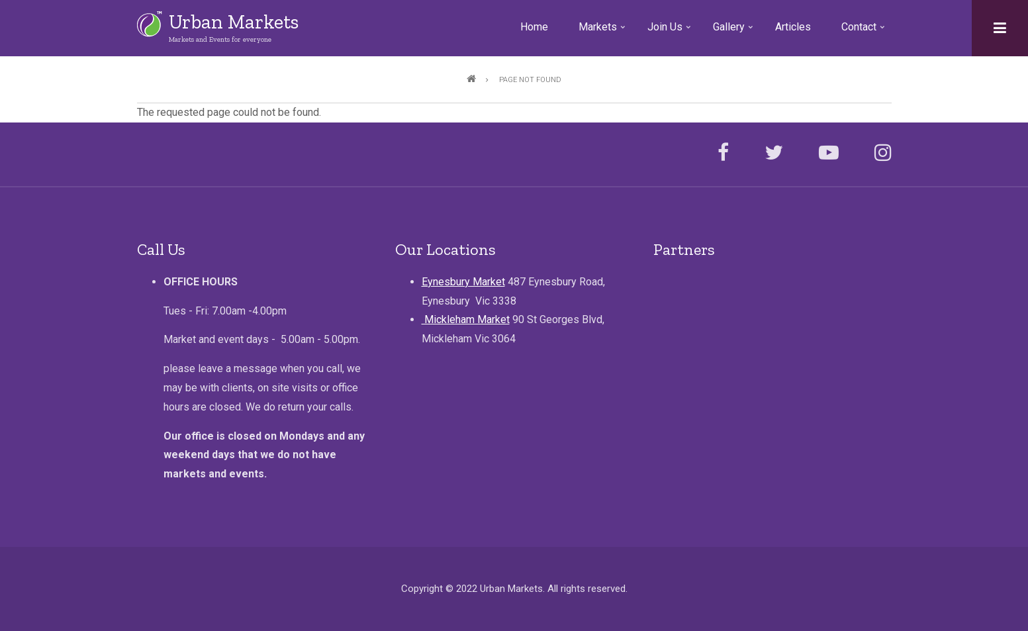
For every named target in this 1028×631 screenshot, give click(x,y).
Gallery (734, 32)
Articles (793, 27)
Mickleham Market (466, 319)
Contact (864, 32)
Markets (603, 32)
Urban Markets (234, 22)
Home (534, 27)
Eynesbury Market (463, 281)
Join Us (670, 32)
